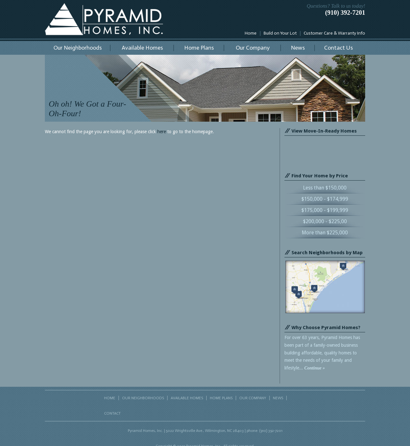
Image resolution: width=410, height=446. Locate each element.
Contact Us (338, 47)
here (161, 131)
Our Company (253, 47)
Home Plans (199, 47)
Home (251, 33)
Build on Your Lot (280, 33)
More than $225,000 (325, 233)
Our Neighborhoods (77, 47)
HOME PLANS (221, 398)
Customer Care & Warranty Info (334, 33)
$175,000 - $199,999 (324, 210)
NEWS (278, 398)
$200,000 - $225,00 (325, 221)
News (298, 47)
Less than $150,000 (325, 188)
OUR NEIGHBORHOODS (143, 398)
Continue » (314, 368)
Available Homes (142, 47)
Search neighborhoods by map (325, 287)
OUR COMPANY (252, 398)
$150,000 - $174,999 (324, 199)
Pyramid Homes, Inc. (104, 19)
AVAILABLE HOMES (187, 398)
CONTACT (112, 413)
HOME (109, 398)
